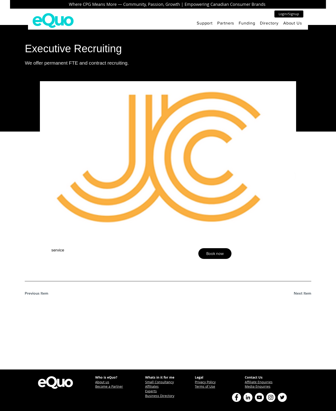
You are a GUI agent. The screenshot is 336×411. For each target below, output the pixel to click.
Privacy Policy (205, 382)
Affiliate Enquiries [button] (259, 382)
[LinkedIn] (247, 397)
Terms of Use (205, 386)
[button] (204, 23)
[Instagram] (270, 397)
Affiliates (152, 386)
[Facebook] (236, 397)
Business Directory (159, 396)
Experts (151, 391)
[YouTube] (259, 397)
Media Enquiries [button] (257, 386)
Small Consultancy (159, 382)
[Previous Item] (41, 293)
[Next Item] (294, 293)
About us (102, 382)
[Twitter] (282, 397)
